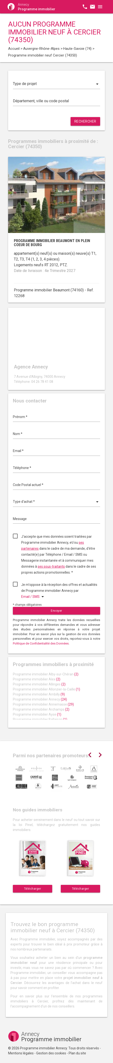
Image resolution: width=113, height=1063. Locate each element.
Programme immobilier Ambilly (39, 694)
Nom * (17, 434)
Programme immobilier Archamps (41, 709)
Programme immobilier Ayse (37, 714)
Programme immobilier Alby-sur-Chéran (45, 674)
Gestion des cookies (51, 1053)
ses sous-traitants (51, 566)
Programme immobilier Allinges (39, 684)
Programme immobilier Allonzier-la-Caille (46, 689)
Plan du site (77, 1053)
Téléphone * (22, 468)
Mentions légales (21, 1053)
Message (20, 519)
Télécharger (32, 888)
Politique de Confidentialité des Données (41, 643)
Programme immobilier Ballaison (40, 719)
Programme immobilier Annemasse (43, 704)
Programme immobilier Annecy (40, 699)
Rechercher (85, 121)
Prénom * (20, 417)
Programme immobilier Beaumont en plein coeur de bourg (52, 242)
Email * (18, 451)
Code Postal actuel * (28, 485)
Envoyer (56, 610)
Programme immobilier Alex (36, 679)
